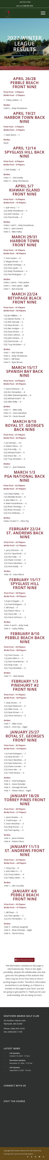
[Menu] (41, 13)
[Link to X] (32, 1157)
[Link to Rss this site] (43, 1157)
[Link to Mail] (39, 1157)
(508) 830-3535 (28, 6)
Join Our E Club (25, 2)
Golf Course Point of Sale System (21, 1154)
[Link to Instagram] (36, 1157)
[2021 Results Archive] (24, 960)
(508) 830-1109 (15, 1031)
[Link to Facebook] (28, 1157)
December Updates (17, 1060)
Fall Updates (15, 1053)
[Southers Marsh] (20, 13)
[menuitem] (25, 2)
